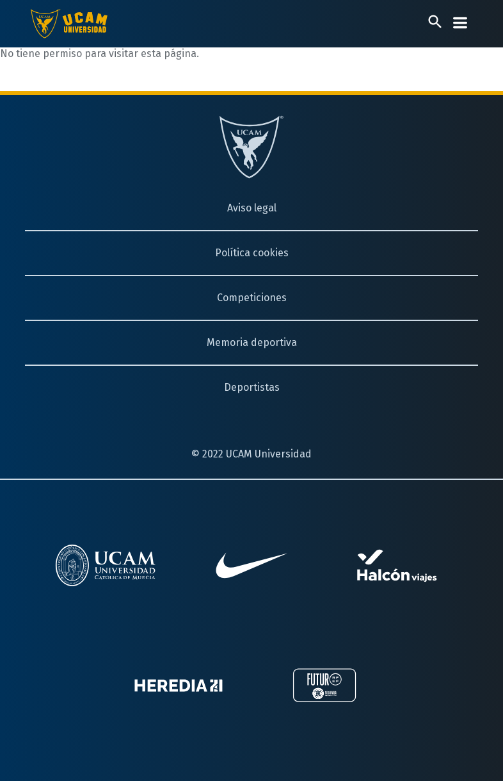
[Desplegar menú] (460, 22)
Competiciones (252, 298)
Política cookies (252, 253)
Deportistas (252, 387)
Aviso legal (251, 208)
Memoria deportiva (252, 342)
